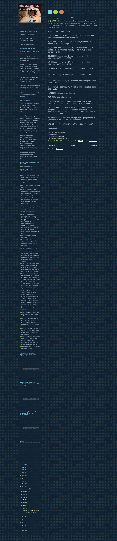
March (25, 502)
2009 (23, 530)
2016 (23, 519)
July (24, 494)
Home (73, 145)
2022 (23, 475)
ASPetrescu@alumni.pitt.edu (56, 136)
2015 (23, 522)
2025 (23, 467)
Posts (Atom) (59, 149)
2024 (23, 470)
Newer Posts (51, 145)
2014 (23, 525)
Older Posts (94, 145)
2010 (23, 528)
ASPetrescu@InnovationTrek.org (57, 138)
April (24, 500)
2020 (23, 481)
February (25, 505)
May (24, 497)
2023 (23, 472)
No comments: (93, 141)
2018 (23, 486)
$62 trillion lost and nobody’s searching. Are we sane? (74, 21)
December (26, 488)
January (25, 508)
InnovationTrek (29, 5)
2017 (23, 517)
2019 (23, 483)
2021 (23, 478)
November (26, 491)
